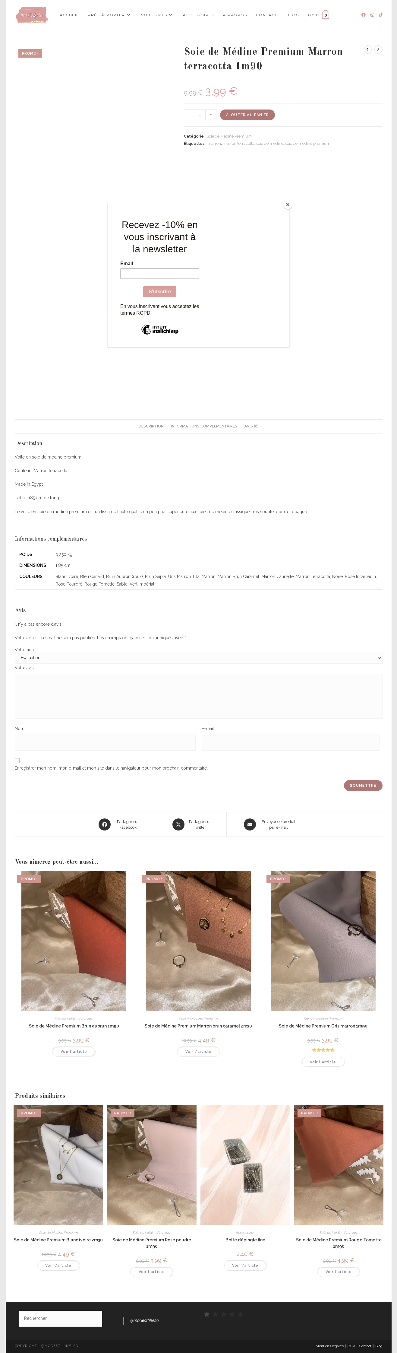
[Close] (287, 204)
